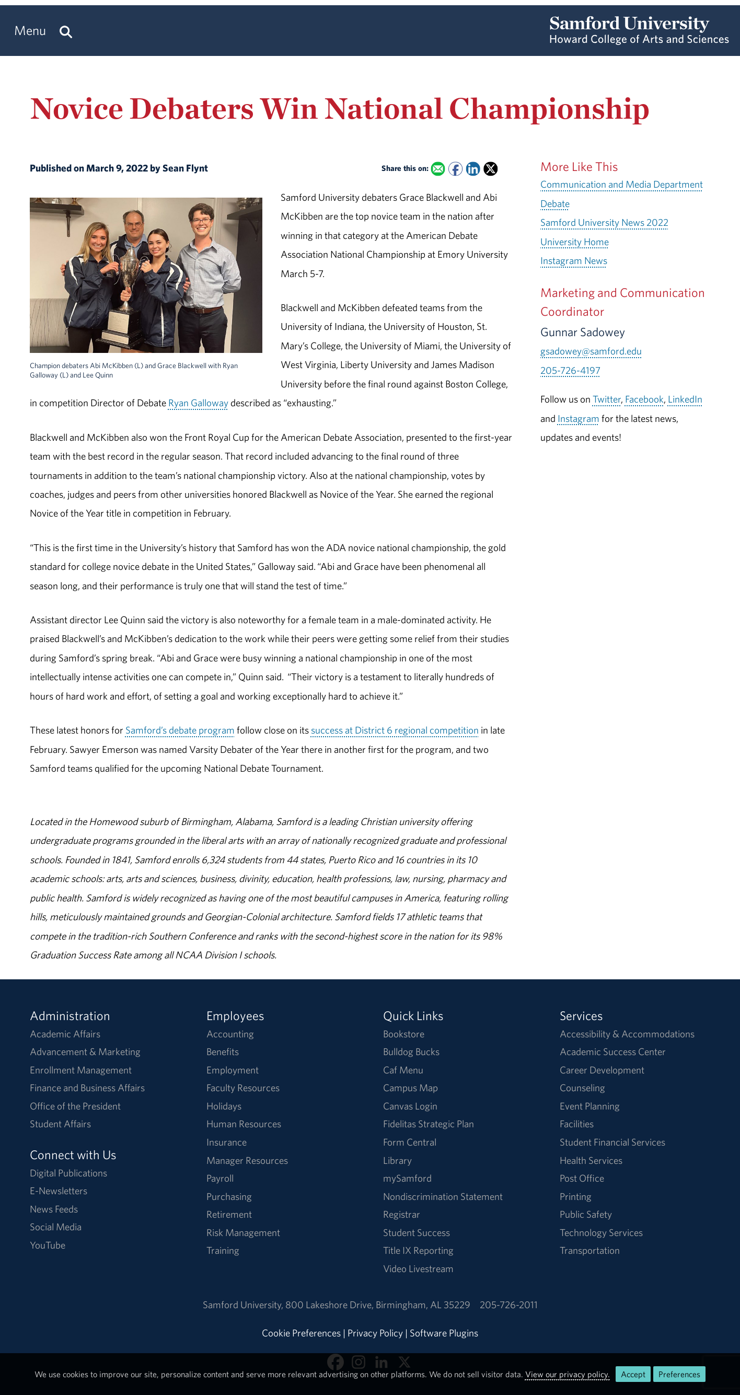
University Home (574, 241)
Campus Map (410, 1087)
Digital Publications (68, 1173)
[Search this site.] (65, 30)
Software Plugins (444, 1333)
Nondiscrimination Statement (443, 1196)
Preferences (679, 1374)
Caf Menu (403, 1070)
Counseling (582, 1087)
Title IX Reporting (418, 1250)
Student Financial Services (612, 1142)
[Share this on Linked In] (473, 169)
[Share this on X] (490, 169)
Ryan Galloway (198, 402)
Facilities (577, 1123)
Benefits (222, 1051)
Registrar (401, 1214)
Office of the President (75, 1106)
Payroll (220, 1178)
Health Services (591, 1160)
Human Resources (243, 1123)
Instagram (578, 418)
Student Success (416, 1232)
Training (222, 1250)
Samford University (244, 1304)
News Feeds (54, 1209)
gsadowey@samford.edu (591, 351)
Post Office (582, 1178)
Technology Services (601, 1232)
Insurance (226, 1142)
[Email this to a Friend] (438, 169)
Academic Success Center (613, 1051)
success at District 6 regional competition (395, 730)
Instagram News (573, 260)
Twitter (607, 399)
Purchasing (229, 1196)
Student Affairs (60, 1123)
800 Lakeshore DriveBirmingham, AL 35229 (377, 1304)
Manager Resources (247, 1160)
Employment (232, 1070)
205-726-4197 (570, 370)
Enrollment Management (81, 1070)
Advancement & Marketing (85, 1051)
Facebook (644, 399)
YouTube (47, 1245)
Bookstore (403, 1033)
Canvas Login (410, 1106)
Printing (576, 1196)
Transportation (590, 1250)
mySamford (407, 1178)
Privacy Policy (375, 1333)
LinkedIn (685, 399)
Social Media (56, 1226)
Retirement (229, 1214)
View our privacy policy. (567, 1374)
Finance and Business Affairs (87, 1087)
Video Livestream (418, 1268)
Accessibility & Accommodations (627, 1033)
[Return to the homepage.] (639, 39)
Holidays (223, 1106)
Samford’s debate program (180, 730)
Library (397, 1160)
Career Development (602, 1070)
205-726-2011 (509, 1304)
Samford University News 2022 (604, 222)
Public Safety (586, 1214)
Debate (555, 203)
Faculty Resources (243, 1087)
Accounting (230, 1033)
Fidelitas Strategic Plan (428, 1123)
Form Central (409, 1142)
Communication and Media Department (621, 184)
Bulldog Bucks (411, 1051)
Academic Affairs (65, 1033)
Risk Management (243, 1232)
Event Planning (590, 1106)
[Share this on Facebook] (455, 169)
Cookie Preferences (301, 1333)
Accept (633, 1374)
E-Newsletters (58, 1190)
